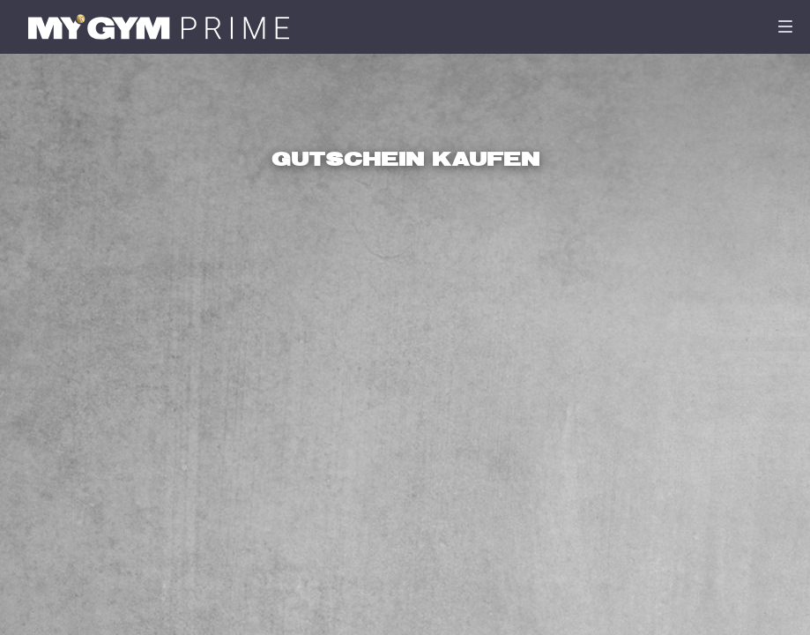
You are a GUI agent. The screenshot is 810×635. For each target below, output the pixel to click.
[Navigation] (785, 26)
